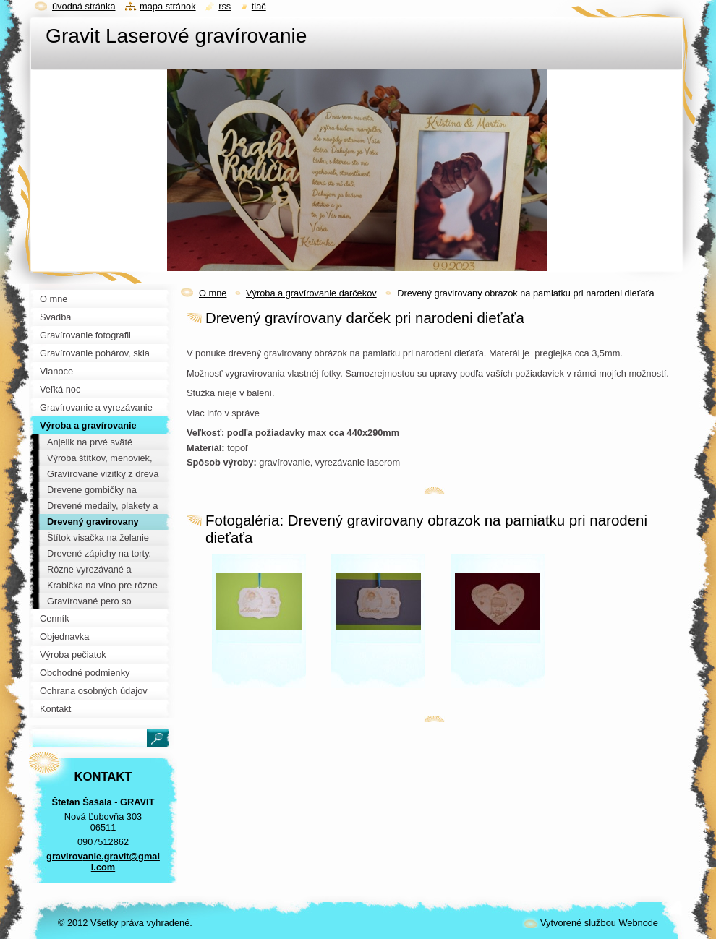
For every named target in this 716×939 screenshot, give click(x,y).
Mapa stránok (168, 6)
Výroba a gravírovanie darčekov (311, 293)
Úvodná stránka (84, 6)
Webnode (638, 922)
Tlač (259, 6)
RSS (224, 6)
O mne (212, 293)
